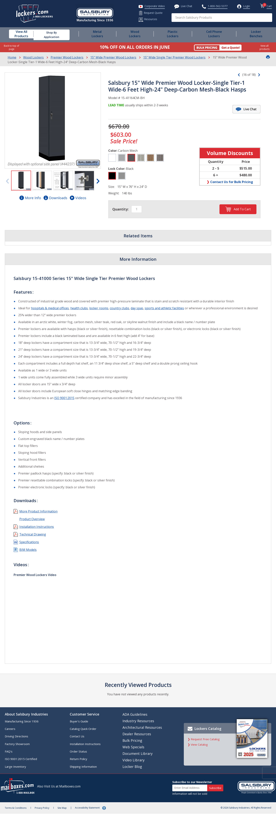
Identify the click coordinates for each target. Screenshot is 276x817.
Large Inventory (18, 770)
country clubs (122, 308)
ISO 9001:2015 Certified (24, 762)
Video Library (134, 763)
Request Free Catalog (204, 746)
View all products (264, 47)
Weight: (116, 193)
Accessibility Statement (100, 811)
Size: (114, 187)
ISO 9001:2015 (67, 402)
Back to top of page (11, 47)
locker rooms (101, 308)
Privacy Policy (49, 811)
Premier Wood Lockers (67, 57)
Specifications (32, 547)
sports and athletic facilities (167, 308)
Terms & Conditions (20, 811)
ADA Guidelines (135, 717)
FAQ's (11, 754)
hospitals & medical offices (53, 308)
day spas (140, 308)
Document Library (138, 756)
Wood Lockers (33, 57)
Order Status (80, 754)
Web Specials (134, 750)
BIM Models (30, 554)
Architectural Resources (142, 730)
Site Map (71, 811)
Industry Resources (138, 724)
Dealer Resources (137, 737)
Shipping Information (84, 770)
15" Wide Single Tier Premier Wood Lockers (174, 57)
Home (12, 57)
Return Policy (80, 762)
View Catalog (198, 751)
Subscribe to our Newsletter (189, 785)
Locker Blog (132, 769)
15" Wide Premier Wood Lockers (113, 57)
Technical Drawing (35, 539)
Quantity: (123, 209)
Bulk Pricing (132, 743)
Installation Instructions (39, 531)
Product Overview (35, 524)
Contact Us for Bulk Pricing (231, 182)
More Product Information (41, 516)
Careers (13, 732)
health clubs (82, 308)
